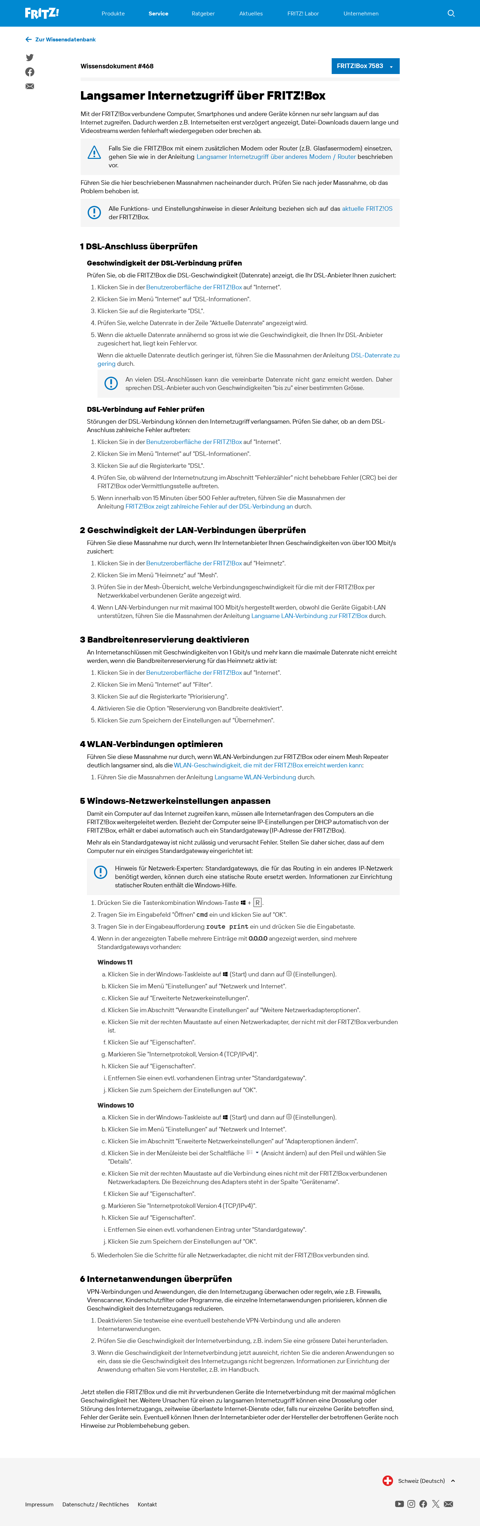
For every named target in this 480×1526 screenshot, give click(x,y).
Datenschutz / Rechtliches (95, 1504)
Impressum (39, 1504)
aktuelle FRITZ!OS (367, 208)
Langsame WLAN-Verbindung (255, 777)
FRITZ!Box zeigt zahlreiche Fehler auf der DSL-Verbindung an (209, 506)
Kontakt (147, 1504)
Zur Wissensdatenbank (65, 39)
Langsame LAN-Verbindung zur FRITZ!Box (309, 616)
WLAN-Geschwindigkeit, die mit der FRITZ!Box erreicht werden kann (268, 765)
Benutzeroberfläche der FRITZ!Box (194, 287)
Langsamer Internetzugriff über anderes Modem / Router (276, 157)
